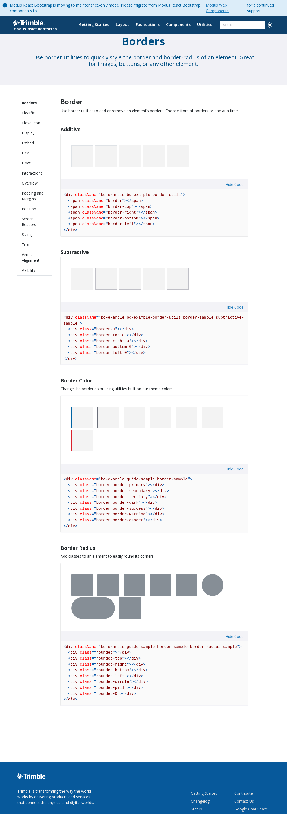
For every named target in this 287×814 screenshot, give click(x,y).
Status (196, 809)
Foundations (148, 24)
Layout (122, 24)
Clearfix (28, 112)
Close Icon (31, 122)
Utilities (204, 24)
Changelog (200, 801)
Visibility (28, 270)
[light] (269, 25)
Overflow (30, 183)
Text (26, 244)
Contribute (243, 793)
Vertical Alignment (30, 257)
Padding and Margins (32, 195)
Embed (28, 143)
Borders (29, 102)
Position (29, 208)
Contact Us (244, 801)
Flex (25, 153)
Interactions (32, 173)
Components (178, 24)
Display (28, 132)
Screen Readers (29, 221)
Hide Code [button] (234, 184)
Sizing (27, 234)
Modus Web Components (217, 7)
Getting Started (94, 24)
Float (26, 163)
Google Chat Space (251, 809)
